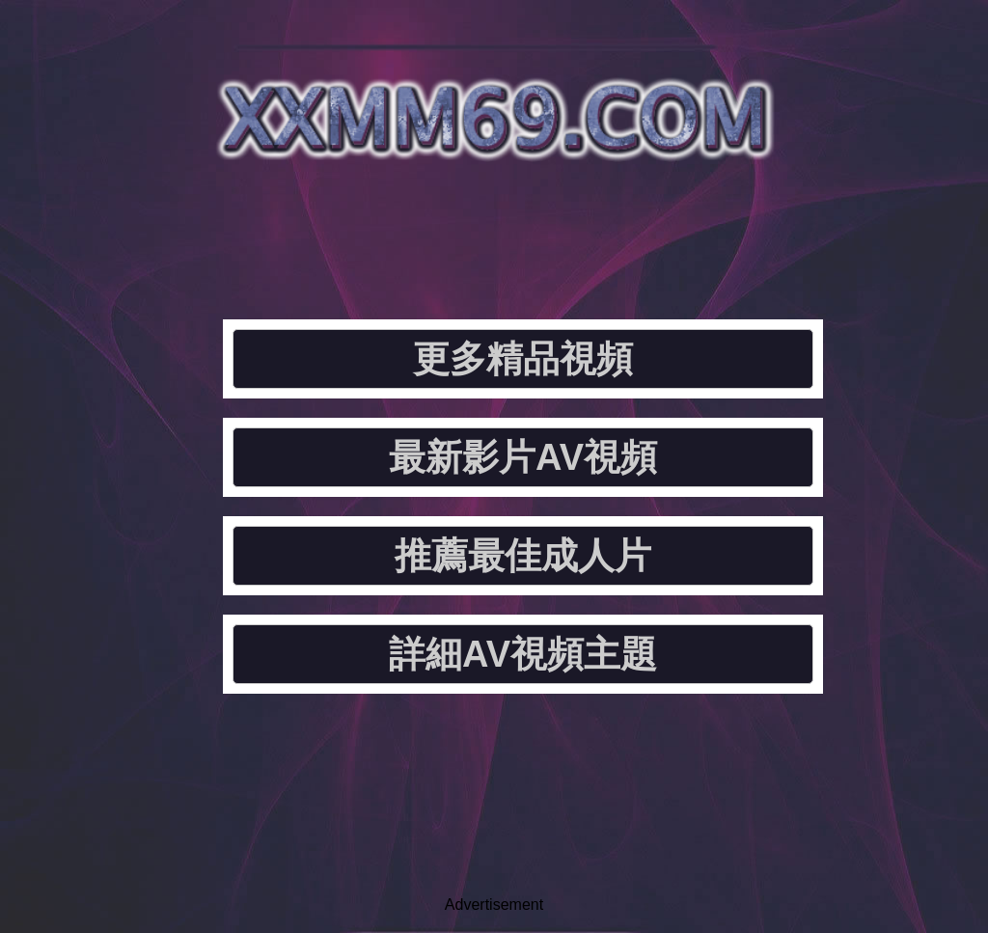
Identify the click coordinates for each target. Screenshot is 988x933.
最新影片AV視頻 (523, 457)
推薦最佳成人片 (523, 555)
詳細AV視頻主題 (523, 654)
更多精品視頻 (523, 359)
